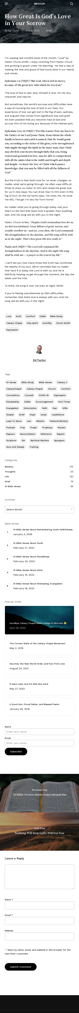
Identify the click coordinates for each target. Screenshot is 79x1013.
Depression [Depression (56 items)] (60, 395)
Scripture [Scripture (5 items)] (11, 440)
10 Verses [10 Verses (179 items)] (11, 382)
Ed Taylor (13, 30)
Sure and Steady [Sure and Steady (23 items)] (15, 447)
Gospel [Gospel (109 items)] (10, 414)
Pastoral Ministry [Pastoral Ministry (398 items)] (59, 421)
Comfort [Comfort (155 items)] (65, 389)
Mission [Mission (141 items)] (40, 421)
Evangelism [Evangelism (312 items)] (12, 408)
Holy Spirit (32, 323)
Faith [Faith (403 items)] (44, 408)
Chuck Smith (63, 323)
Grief (49, 30)
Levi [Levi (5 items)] (29, 421)
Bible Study (56, 316)
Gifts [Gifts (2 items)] (64, 408)
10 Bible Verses (13, 486)
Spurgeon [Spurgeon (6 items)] (59, 440)
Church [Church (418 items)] (52, 389)
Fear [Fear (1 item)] (55, 408)
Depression (12, 330)
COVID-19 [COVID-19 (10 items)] (44, 395)
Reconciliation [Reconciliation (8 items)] (27, 434)
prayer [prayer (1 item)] (33, 427)
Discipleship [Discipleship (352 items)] (12, 401)
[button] (6, 3)
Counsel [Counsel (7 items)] (29, 395)
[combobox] (39, 509)
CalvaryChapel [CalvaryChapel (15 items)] (13, 389)
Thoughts (10, 471)
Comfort (30, 316)
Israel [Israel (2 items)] (43, 414)
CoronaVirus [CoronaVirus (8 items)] (12, 395)
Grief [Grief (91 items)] (21, 414)
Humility (47, 323)
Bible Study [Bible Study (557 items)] (28, 382)
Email (8, 738)
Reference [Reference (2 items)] (46, 434)
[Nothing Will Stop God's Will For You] (39, 831)
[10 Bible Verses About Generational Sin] (39, 793)
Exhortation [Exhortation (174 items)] (30, 408)
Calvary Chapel (14, 323)
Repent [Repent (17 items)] (60, 434)
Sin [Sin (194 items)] (23, 440)
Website (9, 930)
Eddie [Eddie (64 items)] (27, 401)
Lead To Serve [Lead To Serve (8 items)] (14, 421)
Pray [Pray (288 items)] (22, 427)
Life (7, 476)
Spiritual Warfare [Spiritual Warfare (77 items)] (39, 440)
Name (8, 726)
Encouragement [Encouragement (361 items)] (44, 401)
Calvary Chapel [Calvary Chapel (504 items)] (35, 389)
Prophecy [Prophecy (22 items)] (47, 427)
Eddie (43, 316)
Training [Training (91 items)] (34, 447)
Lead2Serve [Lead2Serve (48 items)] (58, 414)
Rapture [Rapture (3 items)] (10, 434)
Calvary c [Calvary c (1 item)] (62, 382)
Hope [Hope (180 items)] (32, 414)
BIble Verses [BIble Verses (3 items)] (45, 382)
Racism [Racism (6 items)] (61, 427)
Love (8, 316)
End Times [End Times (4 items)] (64, 401)
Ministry (9, 466)
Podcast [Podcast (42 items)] (10, 427)
